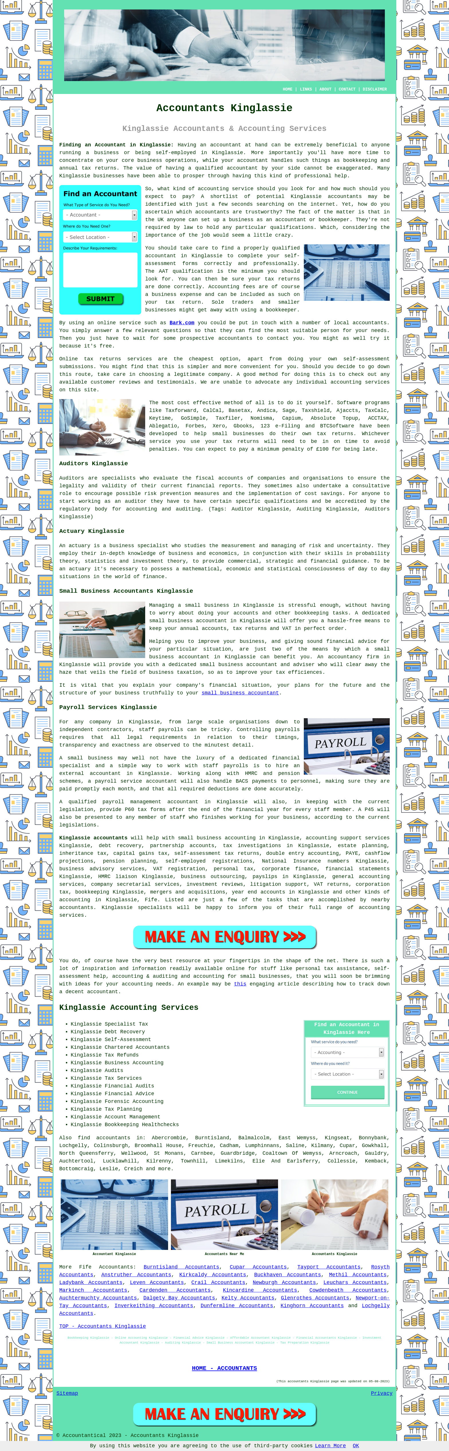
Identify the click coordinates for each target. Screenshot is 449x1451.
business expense (177, 294)
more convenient (247, 367)
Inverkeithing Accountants (154, 1306)
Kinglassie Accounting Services (128, 1008)
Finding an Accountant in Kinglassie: (116, 145)
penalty (293, 449)
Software (349, 403)
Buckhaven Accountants (287, 1275)
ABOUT (326, 89)
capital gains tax (140, 853)
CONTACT (347, 89)
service (243, 189)
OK (356, 1446)
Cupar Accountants (258, 1267)
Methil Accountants (358, 1275)
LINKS (306, 89)
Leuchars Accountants (355, 1282)
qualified (209, 168)
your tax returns (232, 441)
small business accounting (217, 838)
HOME (288, 89)
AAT (163, 271)
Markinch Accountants (93, 1290)
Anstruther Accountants (136, 1275)
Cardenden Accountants (174, 1290)
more (164, 1169)
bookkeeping (360, 160)
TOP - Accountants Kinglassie (102, 1326)
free (105, 346)
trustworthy (262, 212)
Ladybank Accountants (91, 1282)
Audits (114, 1070)
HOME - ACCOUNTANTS (224, 1368)
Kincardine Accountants (260, 1290)
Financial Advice (129, 1094)
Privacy (382, 1393)
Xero (218, 426)
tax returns (282, 279)
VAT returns (331, 884)
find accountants (104, 1138)
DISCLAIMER (375, 89)
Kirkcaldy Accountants (212, 1275)
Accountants (116, 1267)
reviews (130, 382)
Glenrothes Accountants (315, 1298)
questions (177, 330)
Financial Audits (129, 1086)
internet (322, 204)
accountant (225, 145)
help (340, 176)
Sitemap (67, 1393)
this (240, 984)
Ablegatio (163, 426)
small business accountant (240, 693)
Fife (85, 1267)
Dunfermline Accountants (237, 1306)
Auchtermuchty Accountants (98, 1298)
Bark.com (182, 323)
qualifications (292, 227)
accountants (235, 338)
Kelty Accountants (248, 1298)
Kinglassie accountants (93, 838)
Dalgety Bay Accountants (179, 1298)
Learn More (330, 1446)
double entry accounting (302, 853)
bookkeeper (281, 310)
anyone (176, 220)
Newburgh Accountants (284, 1282)
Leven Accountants (157, 1282)
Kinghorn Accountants (312, 1306)
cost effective (199, 403)
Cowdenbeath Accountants (348, 1290)
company (219, 374)
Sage (289, 410)
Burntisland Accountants (181, 1267)
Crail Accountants (218, 1282)
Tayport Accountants (329, 1267)
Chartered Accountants (137, 1047)
